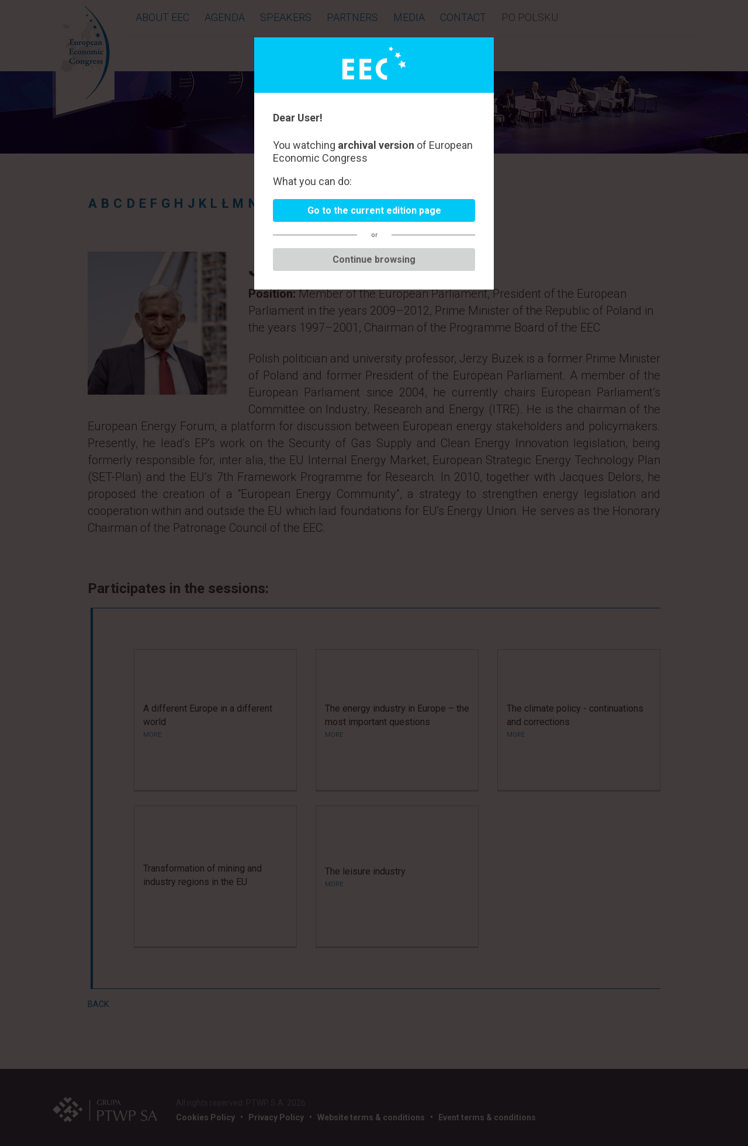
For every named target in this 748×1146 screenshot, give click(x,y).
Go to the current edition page (374, 210)
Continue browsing (374, 259)
